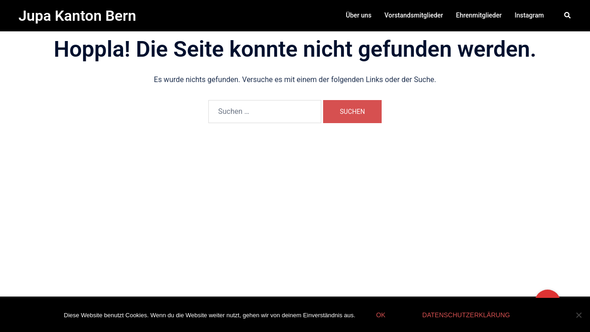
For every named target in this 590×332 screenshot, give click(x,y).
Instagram (529, 15)
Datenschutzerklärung (466, 315)
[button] (568, 15)
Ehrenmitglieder (479, 15)
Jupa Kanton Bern (77, 15)
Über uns (359, 15)
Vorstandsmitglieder (413, 15)
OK (380, 315)
